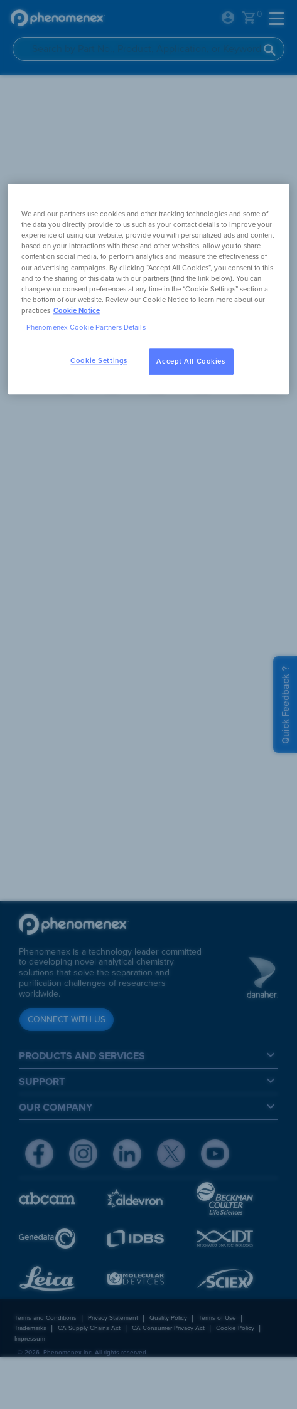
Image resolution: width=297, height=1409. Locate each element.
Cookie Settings (98, 361)
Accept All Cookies (190, 361)
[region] (148, 289)
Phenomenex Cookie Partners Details (86, 327)
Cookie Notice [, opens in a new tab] (76, 310)
